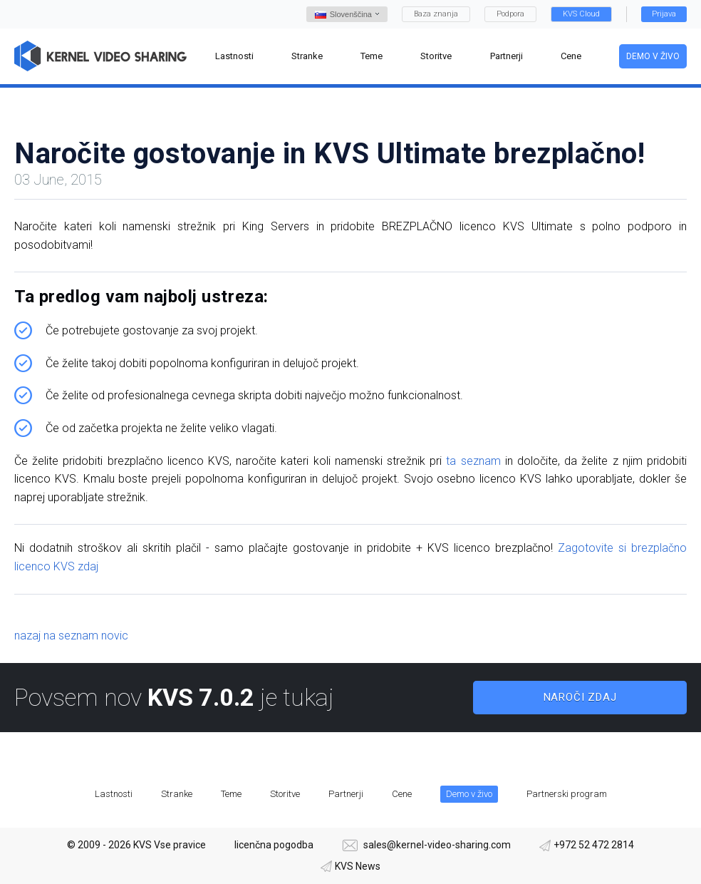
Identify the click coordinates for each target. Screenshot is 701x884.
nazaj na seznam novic (71, 635)
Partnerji (345, 793)
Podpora (510, 14)
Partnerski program (566, 793)
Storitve (285, 793)
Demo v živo (653, 56)
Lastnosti (114, 793)
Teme (231, 793)
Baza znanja (436, 14)
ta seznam (473, 461)
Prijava (664, 14)
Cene (402, 793)
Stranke (176, 793)
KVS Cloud (581, 14)
